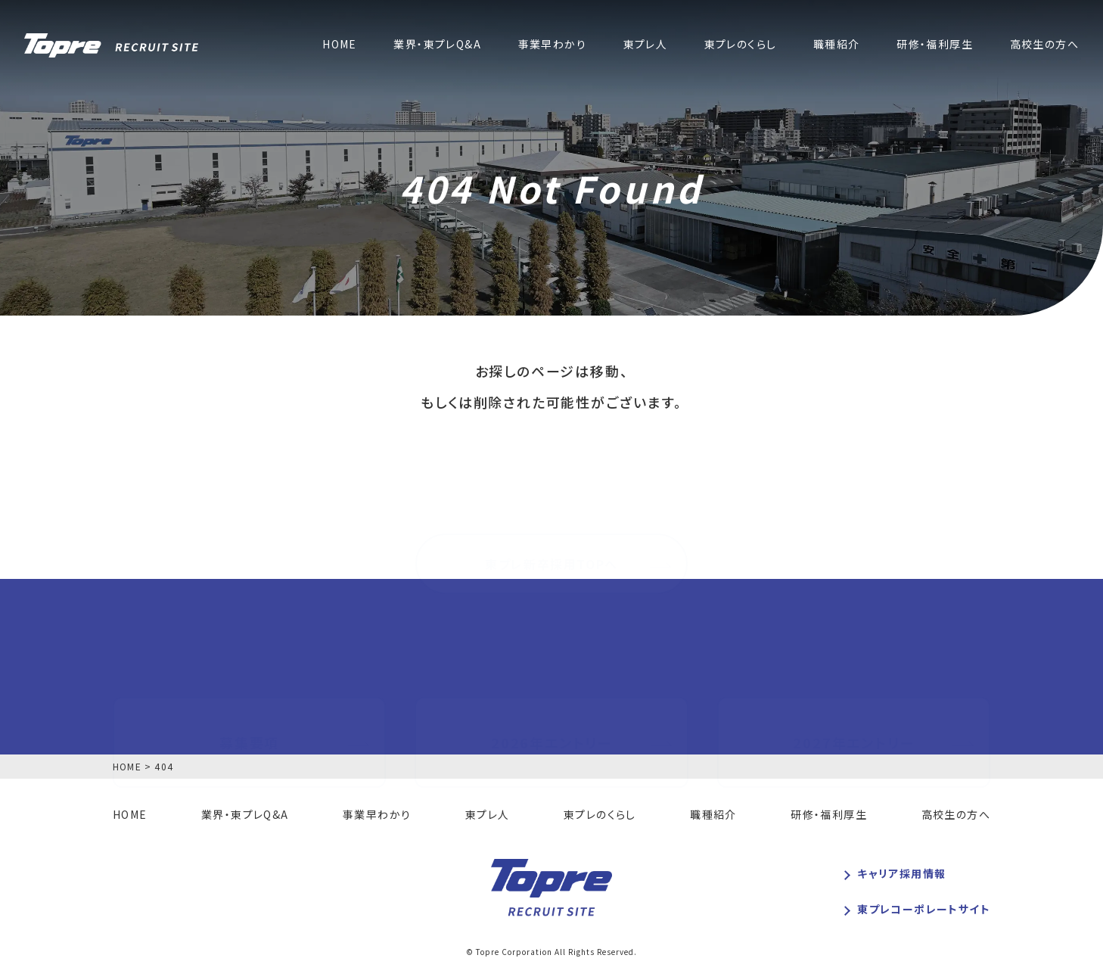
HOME (339, 45)
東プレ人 (645, 45)
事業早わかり (552, 45)
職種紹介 (836, 45)
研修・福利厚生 (934, 45)
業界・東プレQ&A (437, 45)
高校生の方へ (1044, 45)
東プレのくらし (740, 45)
